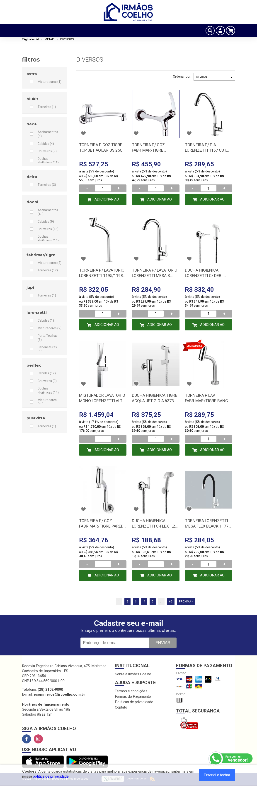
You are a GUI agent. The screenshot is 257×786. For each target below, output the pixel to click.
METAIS (50, 39)
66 (170, 601)
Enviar (162, 642)
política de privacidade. (51, 776)
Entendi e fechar (217, 775)
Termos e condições (131, 691)
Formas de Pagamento (133, 696)
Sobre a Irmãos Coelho (133, 674)
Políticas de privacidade (134, 702)
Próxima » (186, 601)
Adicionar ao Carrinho (106, 201)
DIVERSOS (67, 39)
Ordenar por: (182, 76)
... (161, 601)
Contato (121, 707)
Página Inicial (30, 39)
